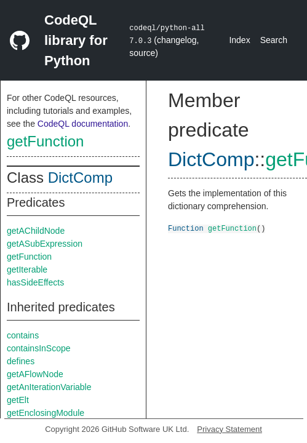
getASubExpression (44, 244)
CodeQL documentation (83, 124)
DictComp (80, 177)
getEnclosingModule (45, 413)
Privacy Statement (229, 429)
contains (23, 335)
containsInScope (39, 348)
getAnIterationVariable (49, 387)
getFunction (45, 141)
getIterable (27, 269)
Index (239, 40)
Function (186, 228)
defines (20, 361)
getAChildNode (36, 231)
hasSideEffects (35, 282)
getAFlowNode (35, 374)
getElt (18, 400)
